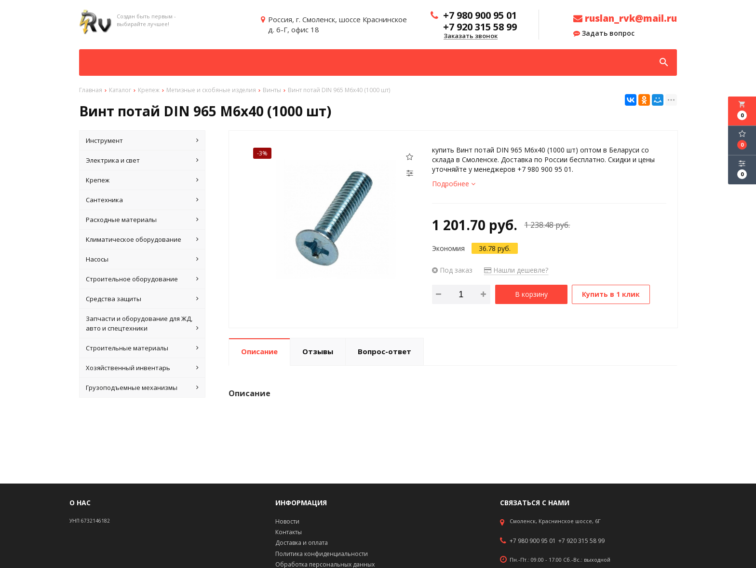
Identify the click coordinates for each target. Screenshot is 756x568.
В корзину (531, 294)
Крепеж (142, 180)
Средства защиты (142, 299)
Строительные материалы (142, 348)
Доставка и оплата (301, 543)
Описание (259, 351)
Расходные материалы (142, 219)
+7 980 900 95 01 (533, 541)
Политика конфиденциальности (321, 554)
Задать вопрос (603, 33)
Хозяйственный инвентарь (142, 368)
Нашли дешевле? (516, 270)
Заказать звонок (471, 36)
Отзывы (317, 351)
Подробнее (453, 183)
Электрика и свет (142, 160)
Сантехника (142, 200)
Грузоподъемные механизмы (142, 387)
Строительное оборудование (142, 279)
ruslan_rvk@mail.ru (625, 18)
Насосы (142, 259)
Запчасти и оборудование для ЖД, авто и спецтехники (142, 323)
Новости (287, 521)
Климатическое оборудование (142, 239)
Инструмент (142, 140)
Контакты (288, 532)
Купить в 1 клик (611, 294)
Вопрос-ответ (384, 351)
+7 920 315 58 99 (581, 541)
